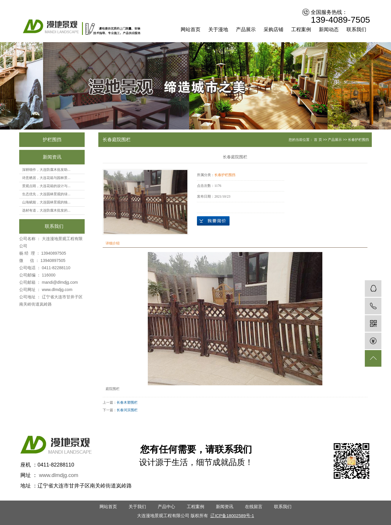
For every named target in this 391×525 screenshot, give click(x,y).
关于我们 (137, 506)
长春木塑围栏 (127, 402)
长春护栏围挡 (358, 140)
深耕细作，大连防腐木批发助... (46, 170)
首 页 (318, 140)
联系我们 (356, 29)
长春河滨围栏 (127, 410)
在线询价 (213, 221)
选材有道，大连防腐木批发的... (46, 210)
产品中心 (166, 506)
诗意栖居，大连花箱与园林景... (46, 178)
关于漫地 (218, 29)
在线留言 (253, 506)
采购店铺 (273, 29)
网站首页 (190, 29)
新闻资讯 (224, 506)
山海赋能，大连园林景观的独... (46, 202)
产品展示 (246, 29)
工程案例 (301, 29)
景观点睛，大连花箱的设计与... (46, 186)
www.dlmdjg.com (57, 289)
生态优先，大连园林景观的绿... (46, 194)
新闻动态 (329, 29)
